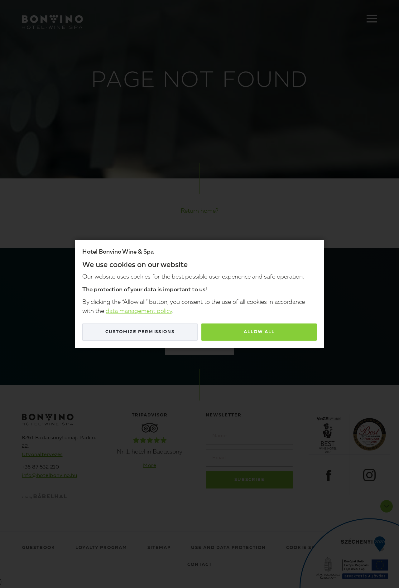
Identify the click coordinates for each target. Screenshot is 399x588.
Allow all (259, 332)
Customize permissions (140, 332)
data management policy (139, 311)
